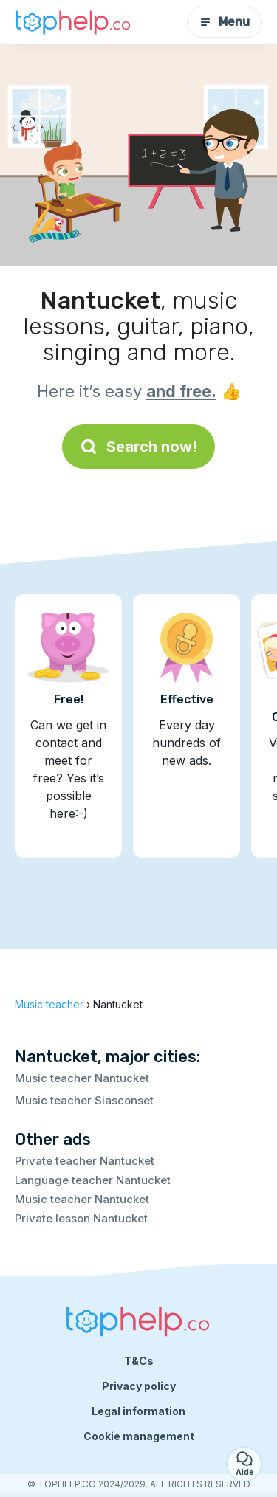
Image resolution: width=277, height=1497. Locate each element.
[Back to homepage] (74, 22)
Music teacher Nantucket (82, 1078)
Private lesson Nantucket (81, 1218)
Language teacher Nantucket (93, 1180)
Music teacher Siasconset (84, 1100)
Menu (224, 22)
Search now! (138, 446)
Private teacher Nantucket (84, 1161)
